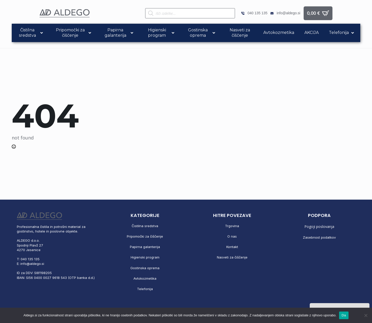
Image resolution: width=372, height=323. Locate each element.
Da (344, 315)
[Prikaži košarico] (318, 13)
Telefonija (145, 289)
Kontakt (232, 247)
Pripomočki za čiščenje (145, 236)
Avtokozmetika (144, 278)
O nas (232, 236)
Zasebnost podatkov (319, 237)
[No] (365, 315)
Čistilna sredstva (145, 226)
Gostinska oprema (144, 268)
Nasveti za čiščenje (232, 257)
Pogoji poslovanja (319, 226)
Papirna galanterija (145, 247)
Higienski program (145, 257)
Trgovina (232, 226)
